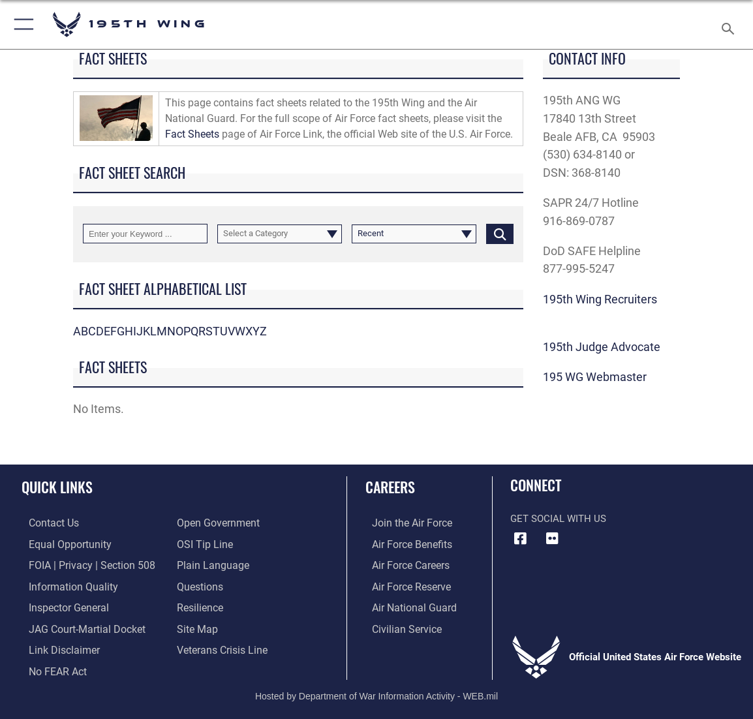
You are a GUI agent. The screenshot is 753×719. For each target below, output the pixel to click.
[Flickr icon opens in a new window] (552, 539)
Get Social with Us (558, 519)
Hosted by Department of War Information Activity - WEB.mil (376, 690)
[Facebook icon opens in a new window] (520, 539)
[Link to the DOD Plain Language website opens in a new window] (210, 564)
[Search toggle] (730, 25)
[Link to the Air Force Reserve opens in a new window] (403, 584)
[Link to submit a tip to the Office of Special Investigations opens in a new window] (203, 543)
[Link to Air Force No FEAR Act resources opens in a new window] (50, 666)
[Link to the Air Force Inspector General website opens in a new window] (60, 605)
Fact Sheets (192, 134)
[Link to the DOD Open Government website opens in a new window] (215, 523)
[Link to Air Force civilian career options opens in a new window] (398, 626)
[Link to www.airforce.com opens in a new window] (404, 523)
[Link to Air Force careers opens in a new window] (403, 564)
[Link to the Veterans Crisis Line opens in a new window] (221, 646)
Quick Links (57, 486)
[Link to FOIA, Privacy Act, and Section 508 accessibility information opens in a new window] (81, 564)
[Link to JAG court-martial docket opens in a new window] (78, 626)
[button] (21, 24)
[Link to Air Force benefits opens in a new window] (404, 543)
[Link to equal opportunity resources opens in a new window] (60, 543)
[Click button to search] (500, 233)
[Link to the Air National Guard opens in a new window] (405, 605)
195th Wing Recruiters (600, 299)
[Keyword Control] (145, 233)
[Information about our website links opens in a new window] (55, 646)
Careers (390, 486)
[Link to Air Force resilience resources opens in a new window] (199, 605)
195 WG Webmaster (595, 377)
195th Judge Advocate (601, 347)
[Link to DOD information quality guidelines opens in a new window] (63, 584)
